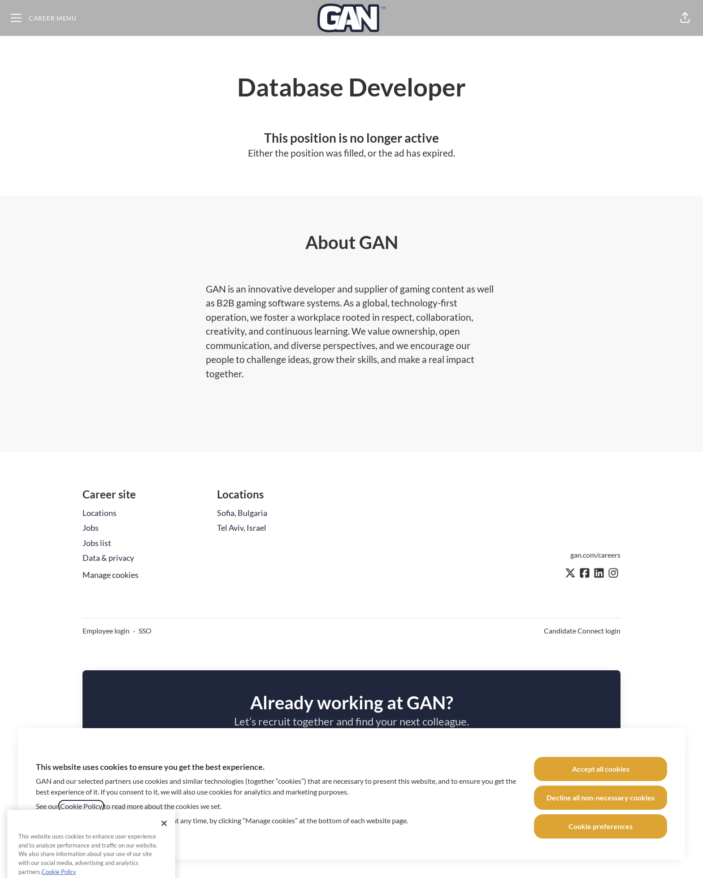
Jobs (90, 528)
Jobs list (96, 543)
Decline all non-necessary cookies (601, 797)
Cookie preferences (600, 826)
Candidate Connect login (582, 630)
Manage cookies (110, 575)
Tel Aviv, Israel (241, 528)
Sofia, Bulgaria (242, 513)
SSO (145, 630)
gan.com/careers (595, 554)
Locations (99, 513)
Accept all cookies (600, 768)
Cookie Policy (81, 806)
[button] (685, 18)
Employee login (106, 630)
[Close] (164, 835)
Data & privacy (108, 558)
